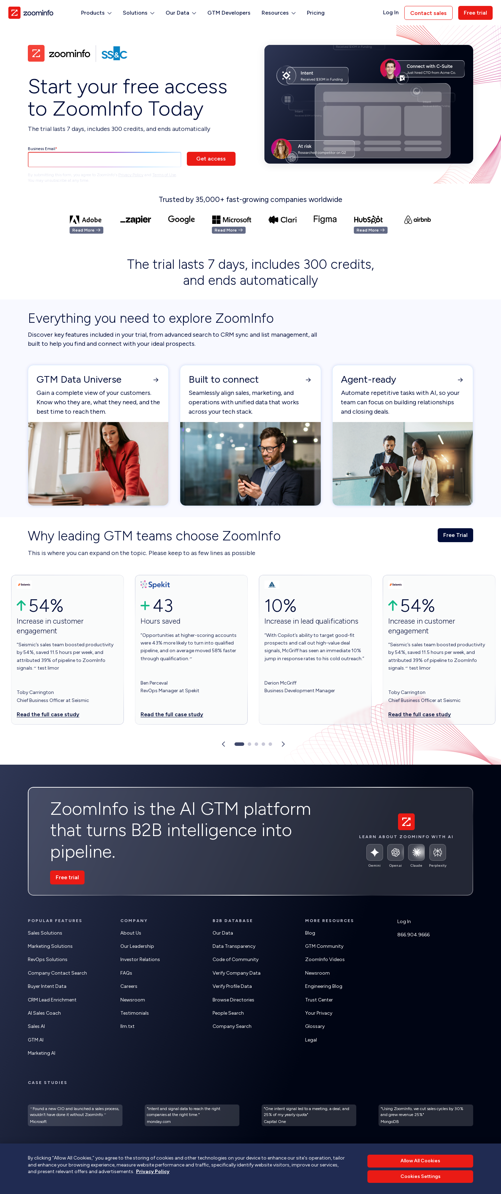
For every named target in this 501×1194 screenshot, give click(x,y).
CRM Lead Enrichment (52, 1000)
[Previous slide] (223, 744)
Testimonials (134, 1013)
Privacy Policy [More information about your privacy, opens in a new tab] (152, 1172)
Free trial (475, 12)
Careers (128, 986)
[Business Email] (105, 160)
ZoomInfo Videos (325, 959)
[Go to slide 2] (249, 744)
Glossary (315, 1026)
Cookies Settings (420, 1176)
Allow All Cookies (420, 1161)
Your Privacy (318, 1013)
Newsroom (132, 1000)
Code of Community (236, 959)
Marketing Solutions (50, 946)
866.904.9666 (413, 935)
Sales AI (36, 1026)
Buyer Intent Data (47, 986)
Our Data (223, 933)
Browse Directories (233, 1000)
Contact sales (428, 13)
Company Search (232, 1026)
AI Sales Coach (44, 1013)
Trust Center (319, 1000)
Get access (211, 158)
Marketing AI (41, 1053)
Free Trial (455, 535)
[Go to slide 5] (270, 744)
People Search (228, 1013)
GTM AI (35, 1040)
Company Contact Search (57, 973)
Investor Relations (140, 959)
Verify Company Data (237, 973)
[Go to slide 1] (239, 744)
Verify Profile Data (232, 986)
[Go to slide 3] (256, 744)
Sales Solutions (45, 933)
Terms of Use (164, 174)
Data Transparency (234, 946)
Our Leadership (137, 946)
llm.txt (127, 1026)
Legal (311, 1040)
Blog (310, 933)
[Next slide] (283, 744)
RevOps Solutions (47, 959)
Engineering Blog (323, 986)
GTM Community (324, 946)
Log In (391, 12)
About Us (130, 933)
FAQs (126, 973)
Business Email (41, 148)
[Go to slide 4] (263, 744)
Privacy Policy (130, 174)
